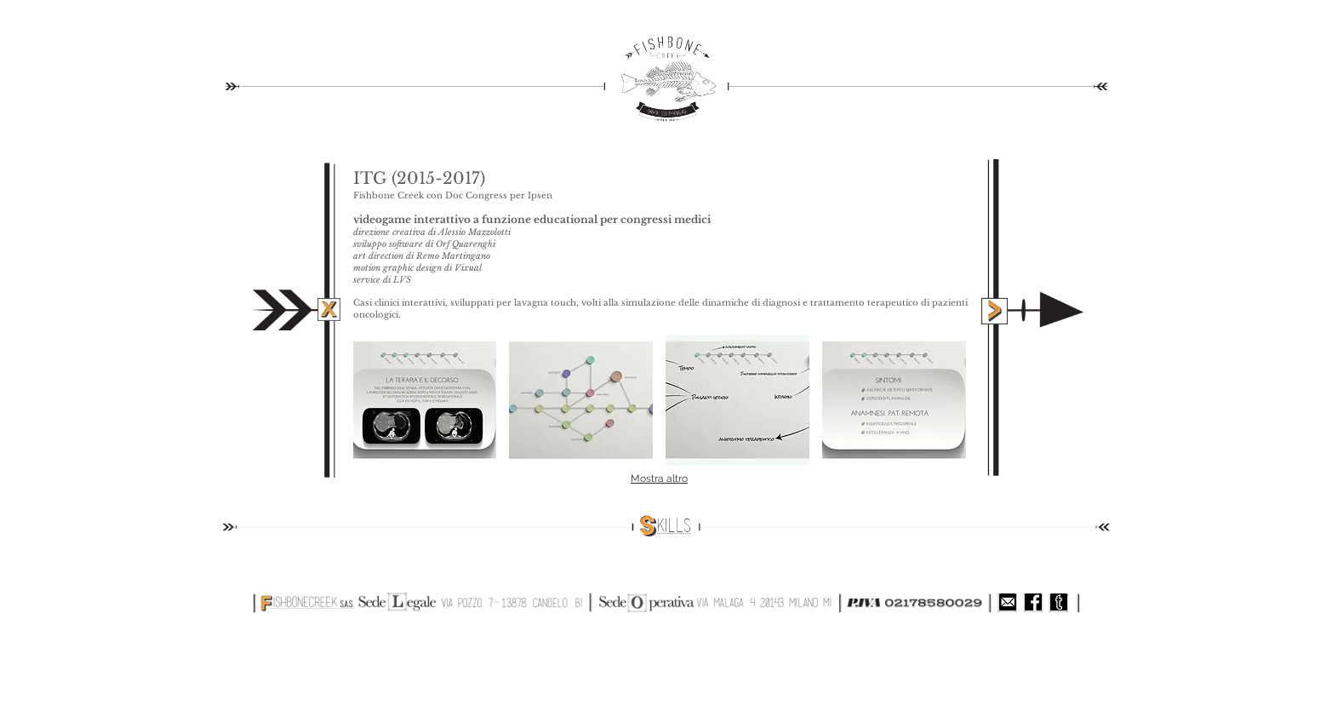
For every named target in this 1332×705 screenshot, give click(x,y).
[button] (425, 400)
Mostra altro (659, 478)
